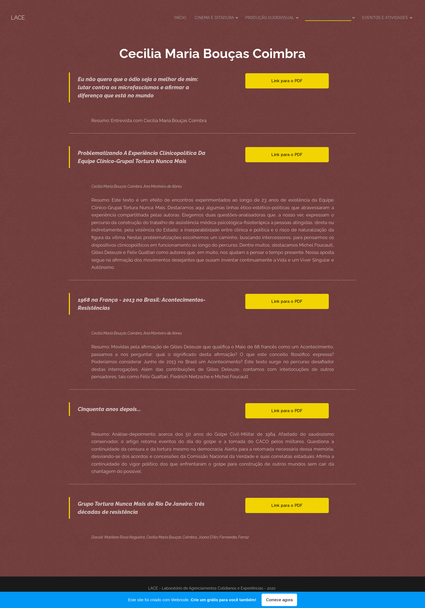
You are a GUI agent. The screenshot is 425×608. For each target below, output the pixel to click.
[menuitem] (170, 17)
